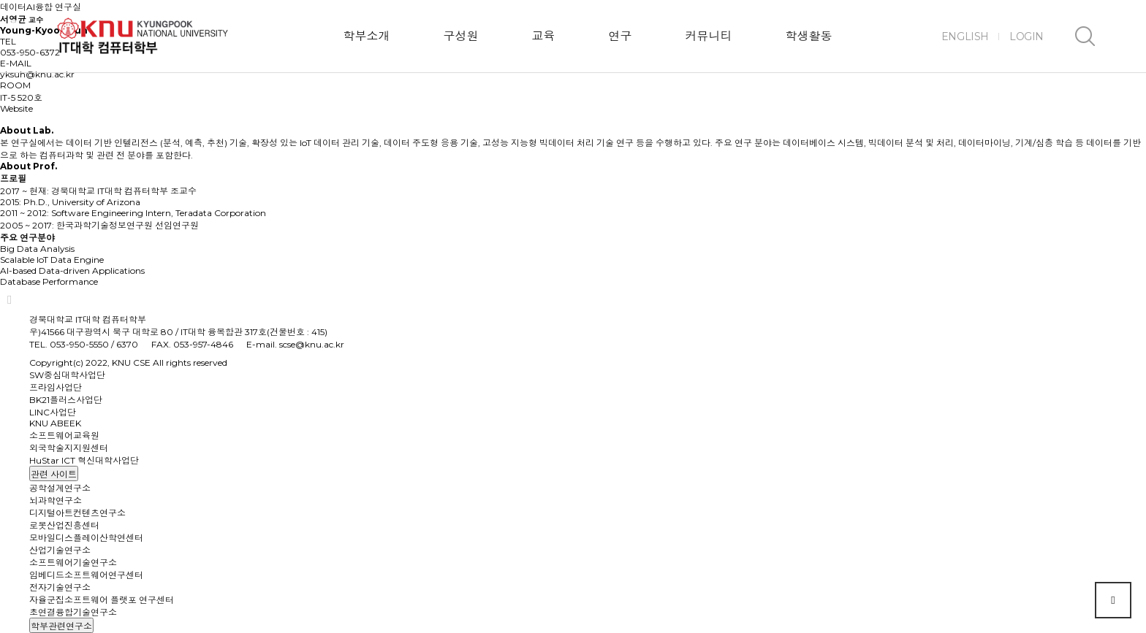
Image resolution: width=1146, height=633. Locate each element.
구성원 (460, 36)
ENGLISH (965, 36)
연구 (619, 36)
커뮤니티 (708, 36)
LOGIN (1026, 36)
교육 (543, 36)
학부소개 (366, 36)
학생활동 (808, 36)
